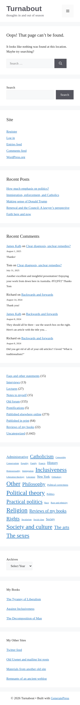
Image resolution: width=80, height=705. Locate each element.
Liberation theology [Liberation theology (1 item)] (15, 477)
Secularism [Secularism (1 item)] (27, 519)
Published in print (17, 420)
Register (11, 131)
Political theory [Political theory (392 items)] (25, 492)
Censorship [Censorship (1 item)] (60, 457)
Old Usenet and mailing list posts (27, 659)
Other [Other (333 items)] (13, 483)
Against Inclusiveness (20, 608)
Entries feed (14, 144)
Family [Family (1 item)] (33, 463)
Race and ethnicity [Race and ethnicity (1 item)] (59, 503)
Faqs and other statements (22, 376)
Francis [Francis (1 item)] (42, 463)
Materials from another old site (26, 669)
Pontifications (15, 408)
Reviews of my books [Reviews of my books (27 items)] (48, 511)
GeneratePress (60, 698)
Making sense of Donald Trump (26, 201)
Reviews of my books (20, 427)
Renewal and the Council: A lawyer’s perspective (37, 207)
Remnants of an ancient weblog (26, 678)
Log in (10, 138)
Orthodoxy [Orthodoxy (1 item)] (56, 477)
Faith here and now (18, 214)
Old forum (13, 401)
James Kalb (13, 246)
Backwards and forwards (37, 294)
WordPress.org (15, 157)
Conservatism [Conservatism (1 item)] (12, 463)
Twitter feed (14, 650)
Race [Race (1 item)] (46, 503)
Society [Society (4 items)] (50, 519)
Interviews (13, 382)
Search (10, 87)
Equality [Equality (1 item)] (24, 463)
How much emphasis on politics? (27, 188)
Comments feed (16, 150)
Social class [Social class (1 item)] (38, 519)
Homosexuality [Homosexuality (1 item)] (13, 471)
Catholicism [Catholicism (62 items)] (42, 456)
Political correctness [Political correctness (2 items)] (57, 484)
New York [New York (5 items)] (43, 476)
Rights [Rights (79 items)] (13, 518)
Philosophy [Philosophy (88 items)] (33, 484)
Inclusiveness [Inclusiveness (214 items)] (51, 470)
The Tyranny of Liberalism (23, 599)
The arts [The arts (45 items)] (61, 527)
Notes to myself (16, 395)
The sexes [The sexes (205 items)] (17, 535)
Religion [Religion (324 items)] (17, 510)
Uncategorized (15, 433)
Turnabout (24, 8)
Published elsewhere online (23, 414)
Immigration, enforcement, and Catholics (32, 195)
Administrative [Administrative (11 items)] (17, 457)
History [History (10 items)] (52, 463)
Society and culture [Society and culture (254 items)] (29, 526)
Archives (12, 559)
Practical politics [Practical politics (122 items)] (24, 501)
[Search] (60, 63)
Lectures (11, 388)
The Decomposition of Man (24, 618)
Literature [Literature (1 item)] (30, 477)
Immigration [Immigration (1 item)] (27, 471)
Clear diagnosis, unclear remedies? (48, 246)
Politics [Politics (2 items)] (50, 494)
